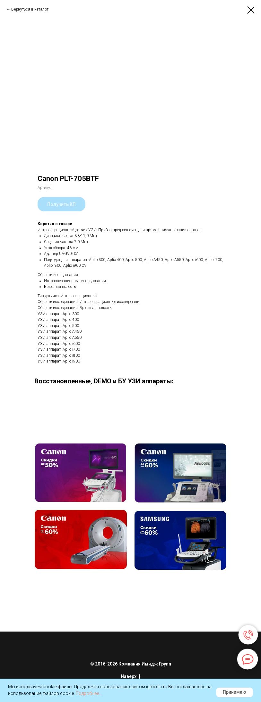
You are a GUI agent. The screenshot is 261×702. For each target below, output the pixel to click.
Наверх (130, 677)
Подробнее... (89, 693)
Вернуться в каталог (29, 9)
